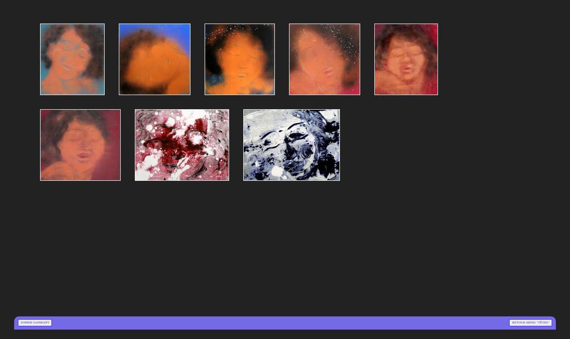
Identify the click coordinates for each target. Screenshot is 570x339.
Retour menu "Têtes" (530, 322)
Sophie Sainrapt (35, 322)
